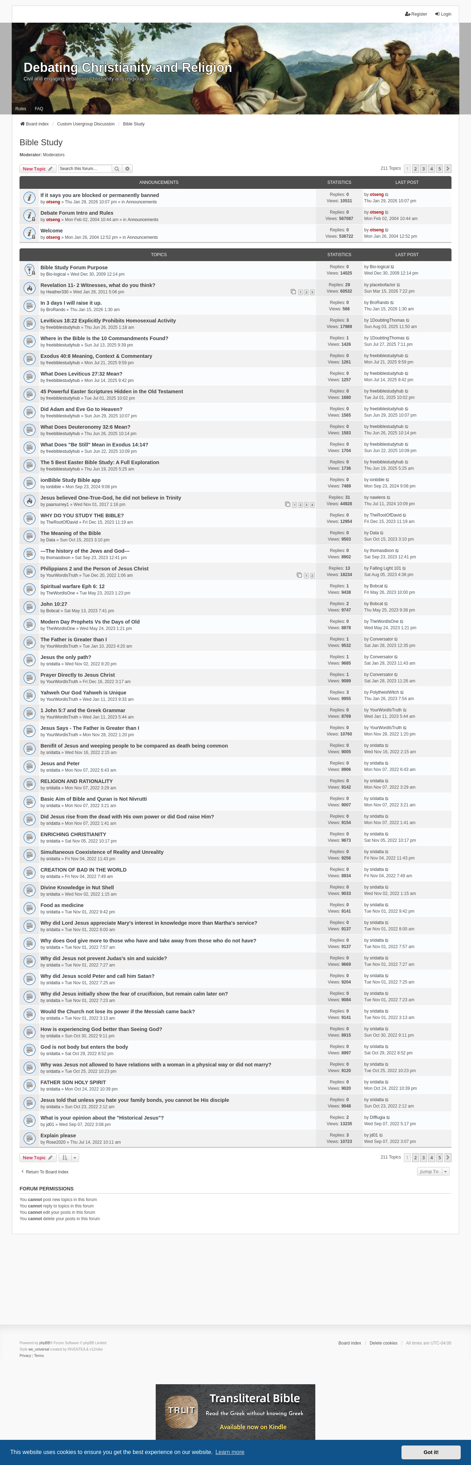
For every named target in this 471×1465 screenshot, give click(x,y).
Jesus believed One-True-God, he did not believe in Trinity (110, 498)
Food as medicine (62, 905)
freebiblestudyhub (63, 327)
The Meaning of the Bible (70, 533)
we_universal (38, 1349)
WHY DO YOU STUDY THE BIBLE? (82, 515)
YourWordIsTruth (62, 575)
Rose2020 (56, 1142)
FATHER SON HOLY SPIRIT (73, 1082)
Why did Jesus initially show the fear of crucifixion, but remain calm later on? (134, 994)
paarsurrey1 (57, 504)
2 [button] (415, 168)
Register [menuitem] (416, 14)
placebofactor (382, 284)
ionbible (53, 486)
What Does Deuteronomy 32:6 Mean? (85, 427)
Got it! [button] (431, 1452)
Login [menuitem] (442, 14)
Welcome (51, 230)
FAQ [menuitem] (39, 108)
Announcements (141, 201)
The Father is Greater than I (73, 639)
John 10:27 (53, 604)
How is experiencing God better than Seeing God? (101, 1029)
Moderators (54, 154)
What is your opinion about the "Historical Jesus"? (102, 1118)
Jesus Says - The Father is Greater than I (89, 728)
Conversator (381, 639)
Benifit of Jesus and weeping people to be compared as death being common (134, 746)
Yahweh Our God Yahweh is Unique (83, 692)
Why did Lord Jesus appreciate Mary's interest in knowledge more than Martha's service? (148, 923)
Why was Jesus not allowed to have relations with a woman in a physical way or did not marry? (155, 1064)
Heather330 (57, 291)
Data (50, 539)
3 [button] (423, 168)
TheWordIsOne (60, 593)
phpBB (44, 1343)
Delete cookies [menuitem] (384, 1343)
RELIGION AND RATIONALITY (76, 781)
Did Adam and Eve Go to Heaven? (81, 409)
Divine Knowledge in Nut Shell (77, 887)
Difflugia (377, 1117)
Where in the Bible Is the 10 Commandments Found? (104, 338)
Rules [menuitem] (20, 108)
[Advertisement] (235, 1284)
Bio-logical (56, 274)
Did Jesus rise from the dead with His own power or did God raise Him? (127, 816)
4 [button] (431, 168)
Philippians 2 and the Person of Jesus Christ (94, 568)
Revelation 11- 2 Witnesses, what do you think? (97, 285)
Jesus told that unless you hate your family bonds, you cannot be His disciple (134, 1100)
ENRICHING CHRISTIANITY (73, 834)
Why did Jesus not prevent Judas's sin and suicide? (103, 958)
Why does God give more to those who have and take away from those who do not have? (148, 940)
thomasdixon (58, 557)
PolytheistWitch (384, 692)
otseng (53, 201)
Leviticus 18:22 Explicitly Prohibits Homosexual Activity (108, 320)
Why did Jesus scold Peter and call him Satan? (97, 976)
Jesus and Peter (59, 763)
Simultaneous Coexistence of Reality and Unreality (102, 852)
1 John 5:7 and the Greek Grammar (82, 710)
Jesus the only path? (65, 657)
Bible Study (41, 142)
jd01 (50, 1124)
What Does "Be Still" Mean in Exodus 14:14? (94, 444)
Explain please (58, 1135)
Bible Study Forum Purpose (74, 267)
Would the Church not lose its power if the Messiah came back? (117, 1011)
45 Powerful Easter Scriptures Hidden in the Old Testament (111, 391)
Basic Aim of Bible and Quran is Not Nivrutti (93, 799)
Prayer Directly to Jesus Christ (77, 675)
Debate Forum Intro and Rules (76, 213)
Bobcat (376, 586)
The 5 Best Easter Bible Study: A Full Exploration (99, 462)
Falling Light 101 (385, 568)
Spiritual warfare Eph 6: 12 (72, 586)
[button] (447, 168)
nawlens (378, 497)
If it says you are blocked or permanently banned (99, 195)
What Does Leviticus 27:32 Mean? (81, 374)
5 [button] (439, 168)
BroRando (55, 309)
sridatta (53, 663)
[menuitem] (25, 1356)
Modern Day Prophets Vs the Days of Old (90, 622)
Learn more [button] (229, 1452)
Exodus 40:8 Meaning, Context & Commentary (96, 356)
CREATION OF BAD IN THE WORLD (83, 870)
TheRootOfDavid (62, 522)
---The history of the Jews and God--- (84, 551)
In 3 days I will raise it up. (71, 303)
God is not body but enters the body (84, 1047)
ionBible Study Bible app (70, 480)
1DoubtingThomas (387, 320)
